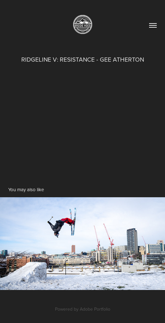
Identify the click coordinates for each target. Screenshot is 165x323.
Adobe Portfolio (95, 309)
